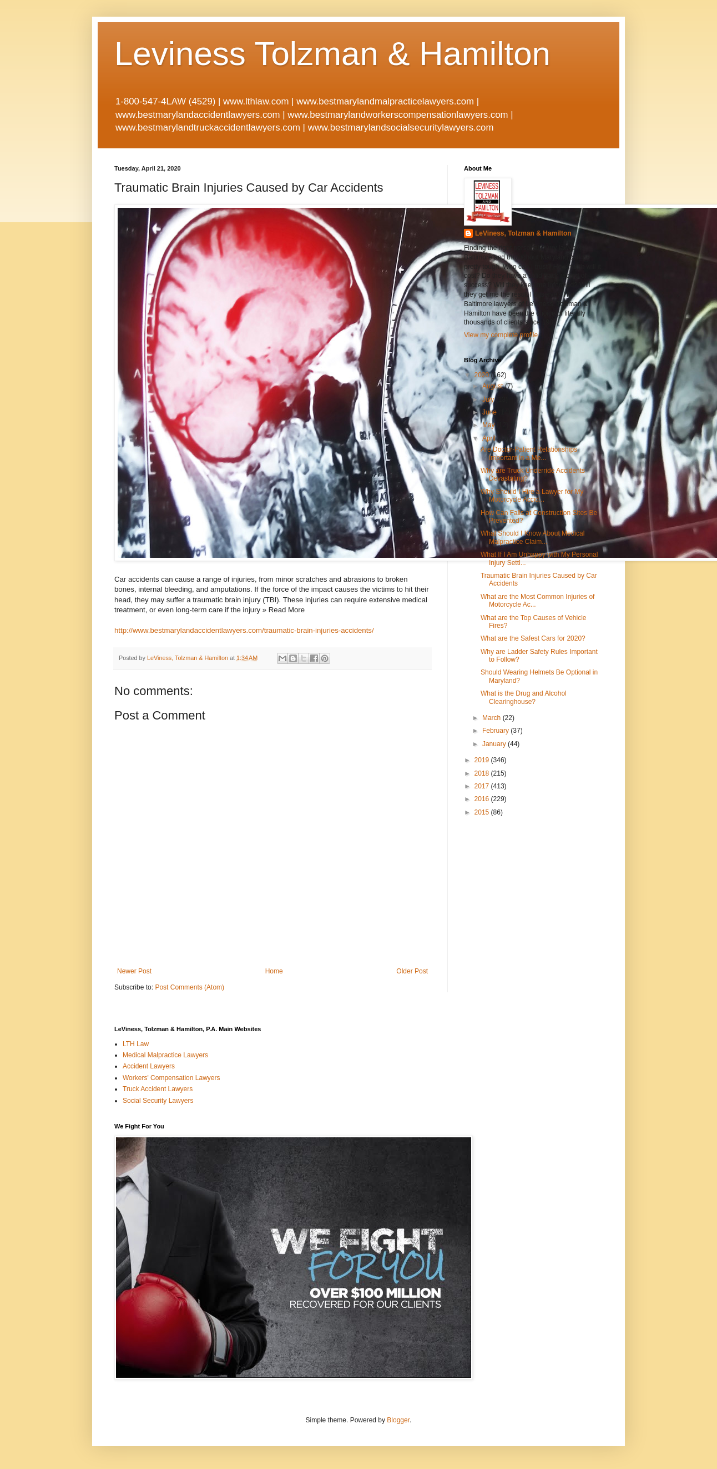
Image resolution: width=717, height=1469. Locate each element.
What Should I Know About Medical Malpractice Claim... (532, 537)
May (489, 425)
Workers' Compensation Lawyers (171, 1078)
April (489, 438)
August (493, 386)
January (495, 744)
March (492, 718)
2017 (482, 786)
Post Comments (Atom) (189, 987)
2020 (482, 375)
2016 (482, 799)
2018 (482, 773)
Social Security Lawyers (158, 1101)
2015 (482, 812)
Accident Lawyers (149, 1066)
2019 (482, 760)
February (496, 730)
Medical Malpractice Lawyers (165, 1055)
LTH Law (136, 1044)
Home (274, 971)
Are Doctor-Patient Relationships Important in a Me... (529, 453)
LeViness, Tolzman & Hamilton (523, 233)
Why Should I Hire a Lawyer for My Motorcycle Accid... (532, 495)
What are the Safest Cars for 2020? (533, 638)
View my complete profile (501, 335)
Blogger (398, 1420)
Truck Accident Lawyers (158, 1089)
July (489, 399)
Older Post (412, 971)
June (490, 412)
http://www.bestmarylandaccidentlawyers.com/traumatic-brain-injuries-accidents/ (244, 630)
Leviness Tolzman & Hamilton (332, 53)
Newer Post (134, 971)
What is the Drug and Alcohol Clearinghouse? (524, 697)
